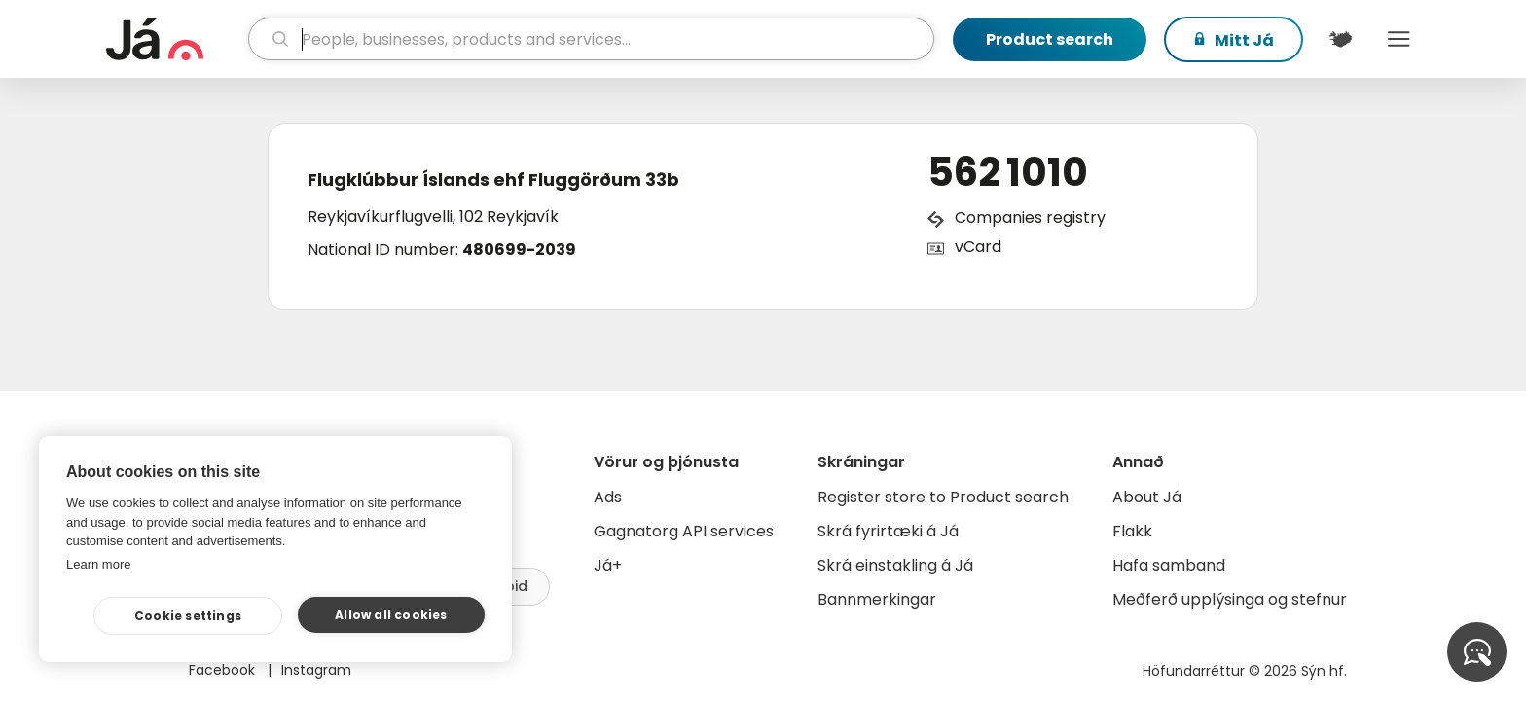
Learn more (98, 564)
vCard (978, 247)
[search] (591, 38)
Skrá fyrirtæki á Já (888, 531)
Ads (608, 497)
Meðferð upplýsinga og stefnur (1229, 599)
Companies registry (1030, 217)
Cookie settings (187, 616)
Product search (1049, 39)
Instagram (316, 670)
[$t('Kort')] (1340, 39)
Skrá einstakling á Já (895, 565)
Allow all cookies (391, 615)
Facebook (224, 670)
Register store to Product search (943, 497)
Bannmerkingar (877, 599)
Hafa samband (1168, 565)
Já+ (608, 565)
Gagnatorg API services (684, 531)
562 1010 (1007, 172)
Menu (1398, 39)
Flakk (1132, 531)
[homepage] (174, 39)
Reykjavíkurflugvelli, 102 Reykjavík (433, 216)
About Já (1146, 497)
